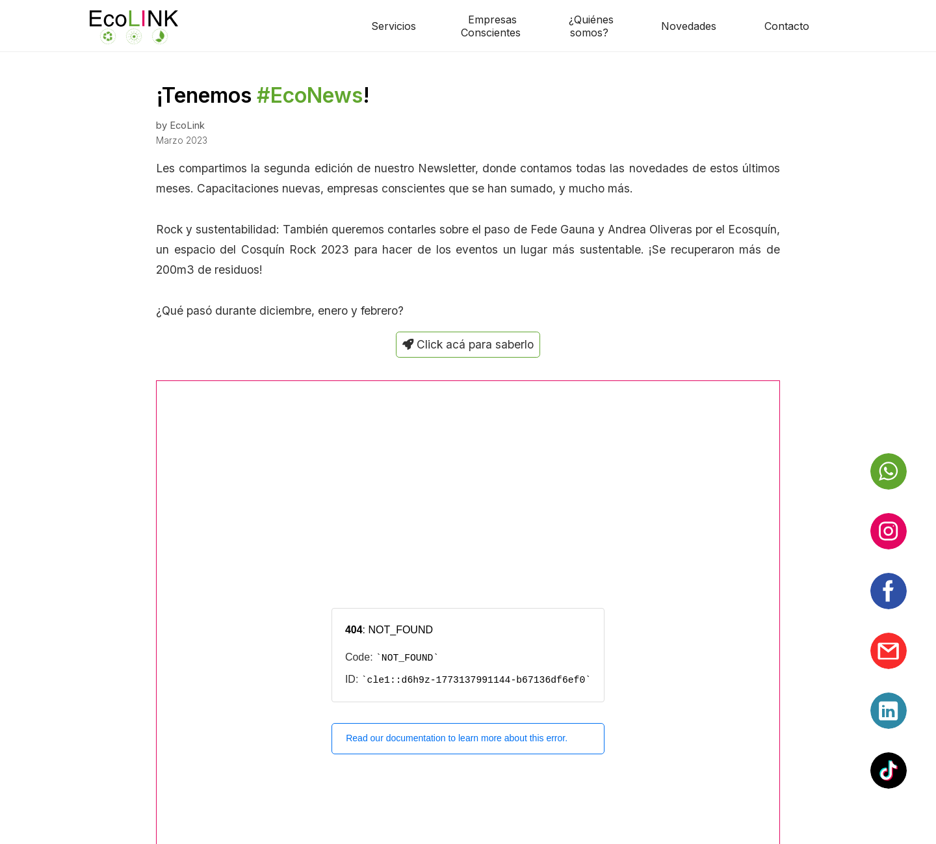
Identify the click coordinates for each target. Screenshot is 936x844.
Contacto (786, 26)
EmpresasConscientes (491, 26)
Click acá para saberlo (468, 344)
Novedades (688, 26)
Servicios (393, 26)
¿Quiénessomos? (591, 26)
